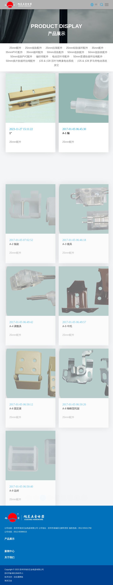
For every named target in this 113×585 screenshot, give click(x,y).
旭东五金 (8, 581)
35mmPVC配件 (14, 52)
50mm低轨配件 (76, 52)
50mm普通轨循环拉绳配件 (87, 56)
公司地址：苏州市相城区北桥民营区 (53, 528)
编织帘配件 (42, 56)
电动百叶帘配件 (61, 56)
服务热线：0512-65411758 (80, 528)
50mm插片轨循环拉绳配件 (20, 61)
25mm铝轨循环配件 (77, 48)
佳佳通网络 (18, 577)
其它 (56, 65)
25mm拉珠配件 (54, 48)
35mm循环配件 (34, 52)
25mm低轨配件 (33, 48)
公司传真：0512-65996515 (16, 532)
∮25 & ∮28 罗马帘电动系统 (92, 61)
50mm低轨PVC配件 (21, 56)
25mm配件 (15, 48)
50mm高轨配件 (55, 52)
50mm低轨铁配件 (97, 52)
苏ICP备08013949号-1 (14, 573)
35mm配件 (98, 48)
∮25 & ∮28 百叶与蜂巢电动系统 (56, 61)
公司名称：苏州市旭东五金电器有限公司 (21, 528)
